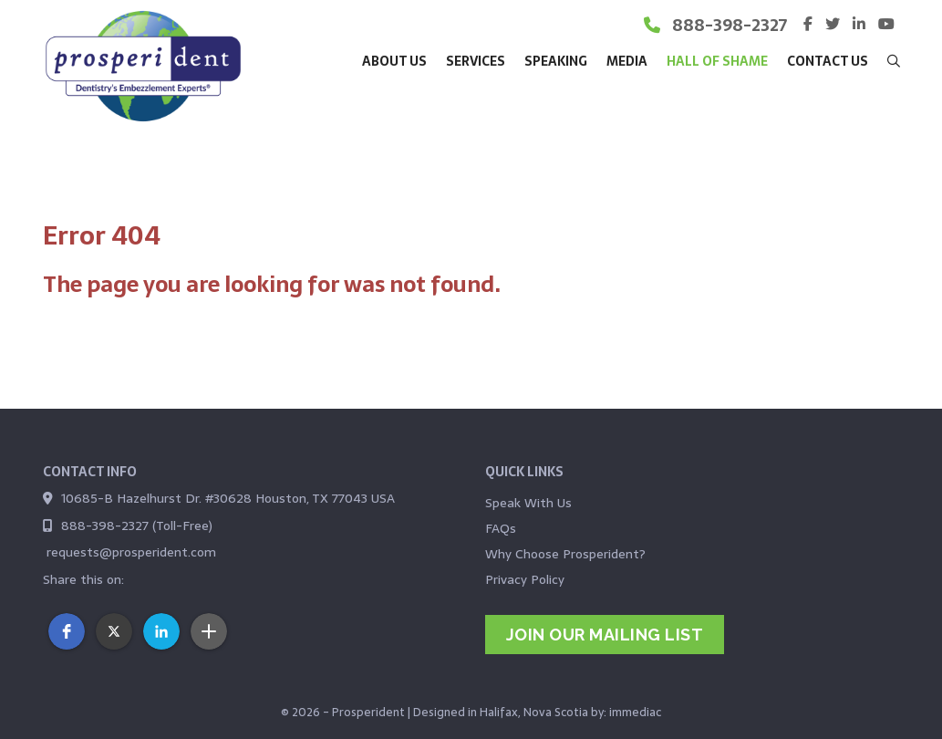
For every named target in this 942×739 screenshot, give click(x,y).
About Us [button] (394, 61)
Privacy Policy (524, 579)
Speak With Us (528, 503)
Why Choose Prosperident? (565, 554)
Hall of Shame (717, 61)
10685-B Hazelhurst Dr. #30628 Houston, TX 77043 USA (228, 498)
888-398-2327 (729, 25)
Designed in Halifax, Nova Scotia (500, 712)
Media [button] (626, 61)
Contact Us (827, 61)
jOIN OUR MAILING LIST (605, 634)
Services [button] (475, 61)
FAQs (500, 528)
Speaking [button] (555, 61)
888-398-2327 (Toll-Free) (136, 525)
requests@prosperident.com (131, 552)
